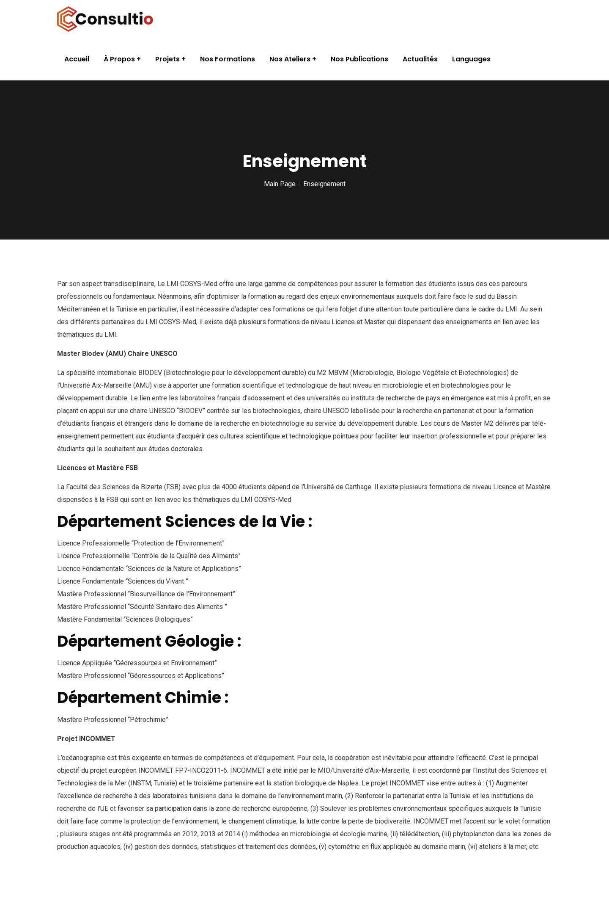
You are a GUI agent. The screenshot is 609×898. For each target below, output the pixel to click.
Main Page (280, 184)
